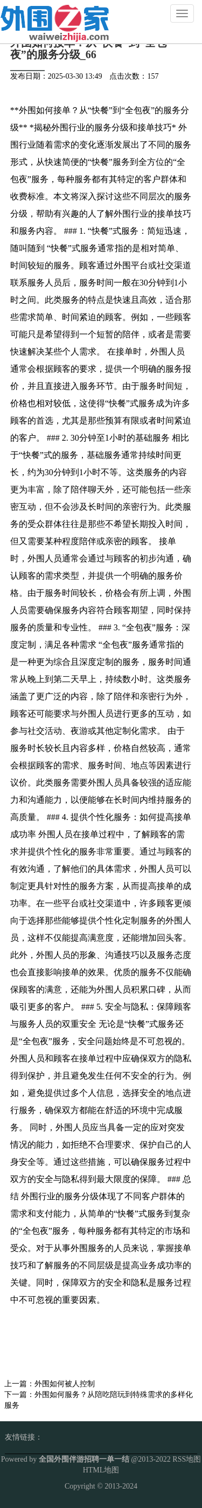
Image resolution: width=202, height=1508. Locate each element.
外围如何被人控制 (64, 1384)
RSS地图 (186, 1459)
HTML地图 (101, 1470)
